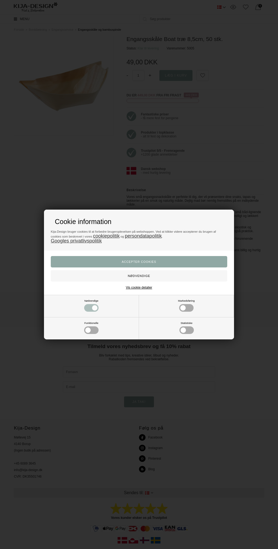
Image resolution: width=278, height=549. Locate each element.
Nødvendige (91, 305)
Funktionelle (91, 327)
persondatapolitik (143, 236)
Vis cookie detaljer (139, 287)
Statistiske (186, 327)
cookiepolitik (106, 236)
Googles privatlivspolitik (76, 241)
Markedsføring (186, 305)
